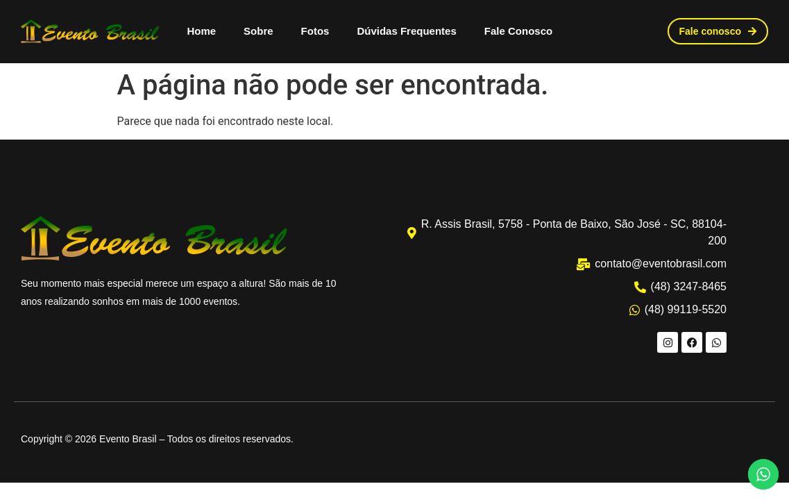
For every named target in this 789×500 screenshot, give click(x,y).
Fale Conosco (518, 31)
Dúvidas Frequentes (406, 31)
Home (201, 31)
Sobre (258, 31)
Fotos (315, 31)
